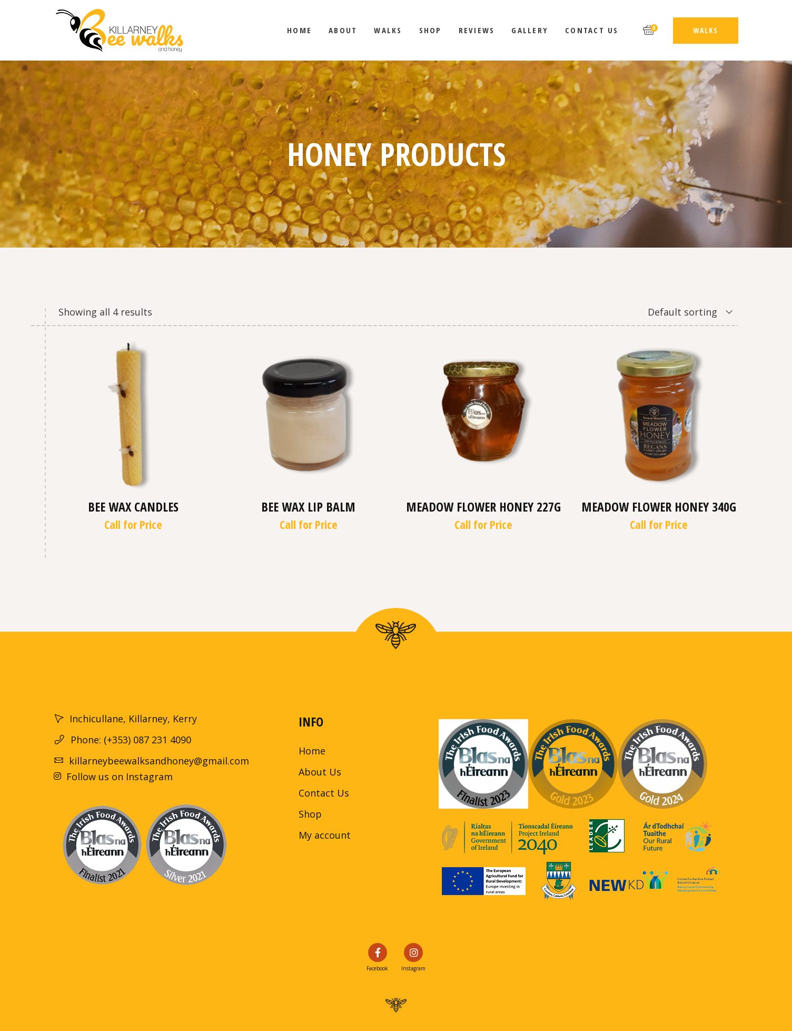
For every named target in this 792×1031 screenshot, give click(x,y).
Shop (310, 814)
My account (325, 835)
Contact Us (324, 793)
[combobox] (677, 312)
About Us (320, 771)
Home (312, 750)
